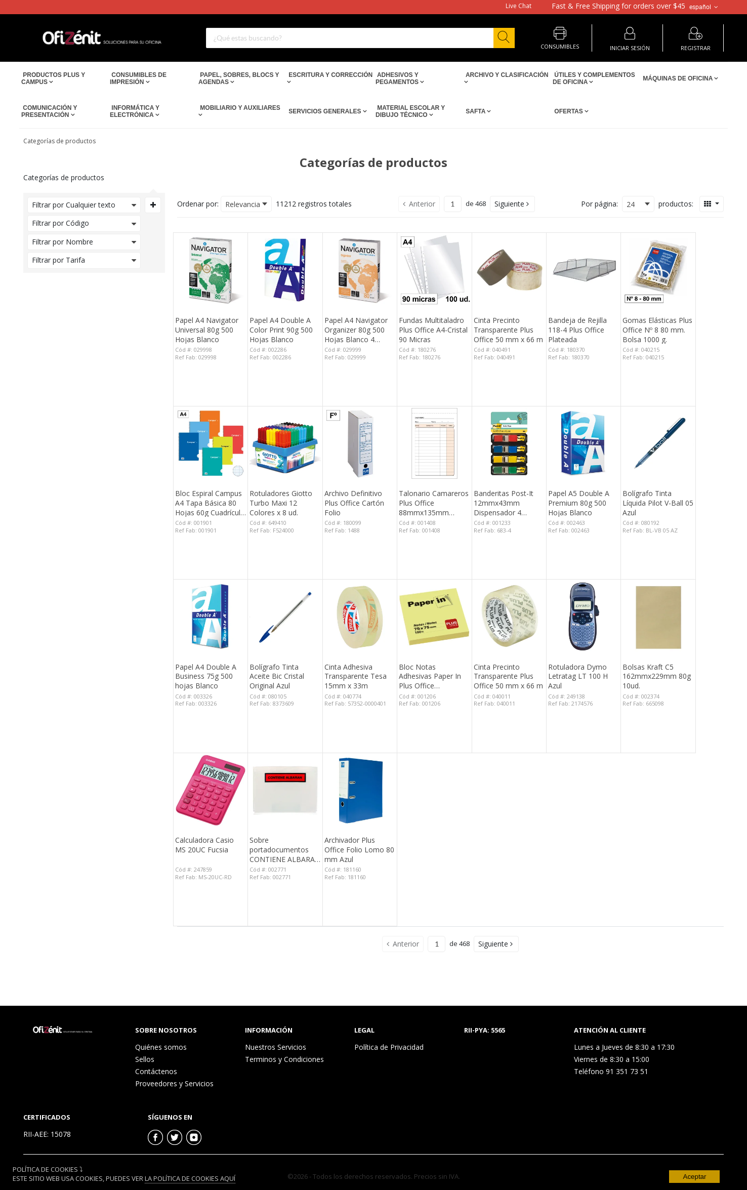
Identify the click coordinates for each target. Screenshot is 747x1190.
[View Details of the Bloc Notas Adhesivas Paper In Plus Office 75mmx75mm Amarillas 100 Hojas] (434, 616)
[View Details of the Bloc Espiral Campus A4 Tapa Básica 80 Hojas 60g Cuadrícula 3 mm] (210, 443)
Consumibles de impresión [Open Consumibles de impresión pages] (138, 78)
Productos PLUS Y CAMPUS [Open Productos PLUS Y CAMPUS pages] (53, 78)
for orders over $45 (618, 6)
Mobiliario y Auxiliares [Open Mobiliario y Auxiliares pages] (239, 107)
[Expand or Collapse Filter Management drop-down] (153, 205)
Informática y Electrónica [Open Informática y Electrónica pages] (134, 111)
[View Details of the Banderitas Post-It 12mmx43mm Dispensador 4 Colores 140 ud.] (509, 443)
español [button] (704, 7)
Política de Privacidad (389, 1047)
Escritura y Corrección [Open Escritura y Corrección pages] (329, 74)
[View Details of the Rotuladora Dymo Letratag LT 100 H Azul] (583, 616)
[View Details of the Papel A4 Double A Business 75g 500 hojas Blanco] (210, 616)
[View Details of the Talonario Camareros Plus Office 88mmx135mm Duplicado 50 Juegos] (434, 443)
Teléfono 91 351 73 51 (611, 1071)
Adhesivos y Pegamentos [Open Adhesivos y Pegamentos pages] (398, 78)
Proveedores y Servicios (174, 1083)
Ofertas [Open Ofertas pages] (569, 111)
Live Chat (518, 6)
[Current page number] (453, 204)
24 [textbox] (631, 204)
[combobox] (360, 38)
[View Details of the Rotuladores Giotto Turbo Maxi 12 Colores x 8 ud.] (285, 443)
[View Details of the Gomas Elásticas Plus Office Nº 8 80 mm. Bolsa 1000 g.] (657, 269)
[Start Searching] (504, 38)
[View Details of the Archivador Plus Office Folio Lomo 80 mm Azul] (359, 790)
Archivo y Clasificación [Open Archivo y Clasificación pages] (506, 74)
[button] (512, 204)
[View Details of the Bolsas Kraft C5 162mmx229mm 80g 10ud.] (657, 616)
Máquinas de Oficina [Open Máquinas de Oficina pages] (677, 78)
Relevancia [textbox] (242, 204)
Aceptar (695, 1176)
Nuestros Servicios (275, 1047)
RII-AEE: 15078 (47, 1134)
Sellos (144, 1059)
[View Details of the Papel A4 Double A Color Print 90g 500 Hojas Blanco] (285, 269)
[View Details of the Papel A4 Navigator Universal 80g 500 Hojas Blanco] (210, 269)
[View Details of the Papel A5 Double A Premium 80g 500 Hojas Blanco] (583, 443)
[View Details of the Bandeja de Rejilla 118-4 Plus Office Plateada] (583, 269)
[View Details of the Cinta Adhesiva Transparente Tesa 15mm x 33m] (359, 616)
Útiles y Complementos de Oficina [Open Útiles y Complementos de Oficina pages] (594, 78)
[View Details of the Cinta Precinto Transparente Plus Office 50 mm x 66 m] (509, 269)
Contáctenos (156, 1071)
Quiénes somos (161, 1047)
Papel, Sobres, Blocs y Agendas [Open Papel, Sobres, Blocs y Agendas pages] (238, 78)
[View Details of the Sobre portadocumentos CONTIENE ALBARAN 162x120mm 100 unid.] (285, 790)
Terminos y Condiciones (284, 1059)
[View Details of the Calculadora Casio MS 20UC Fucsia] (210, 790)
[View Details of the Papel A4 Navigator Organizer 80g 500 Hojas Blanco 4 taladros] (359, 269)
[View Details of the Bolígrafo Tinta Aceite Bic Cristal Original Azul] (285, 616)
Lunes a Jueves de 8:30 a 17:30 (624, 1047)
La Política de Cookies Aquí (190, 1178)
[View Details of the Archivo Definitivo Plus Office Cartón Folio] (359, 443)
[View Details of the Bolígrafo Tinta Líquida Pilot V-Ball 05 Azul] (657, 443)
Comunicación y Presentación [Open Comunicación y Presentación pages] (49, 111)
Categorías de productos (59, 141)
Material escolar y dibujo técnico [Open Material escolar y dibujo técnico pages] (410, 111)
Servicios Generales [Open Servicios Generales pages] (325, 111)
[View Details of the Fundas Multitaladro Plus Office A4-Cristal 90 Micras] (434, 269)
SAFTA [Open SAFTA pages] (475, 111)
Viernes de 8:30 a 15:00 (611, 1059)
